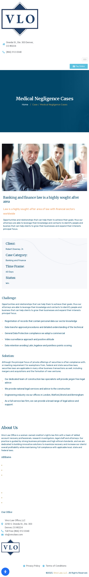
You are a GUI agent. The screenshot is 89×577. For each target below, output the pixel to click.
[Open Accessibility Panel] (5, 572)
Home (25, 104)
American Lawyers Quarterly (17, 465)
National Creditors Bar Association (20, 493)
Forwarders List (11, 475)
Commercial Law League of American (21, 470)
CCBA (6, 503)
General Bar (9, 498)
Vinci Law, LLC (60, 573)
